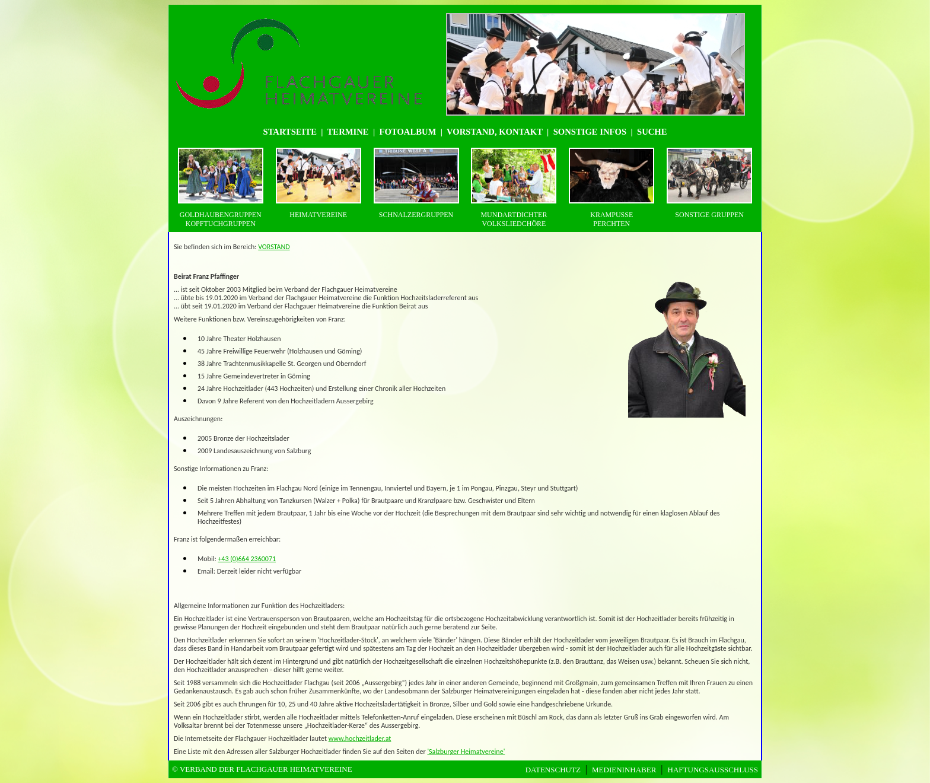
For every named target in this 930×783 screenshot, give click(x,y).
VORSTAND (273, 247)
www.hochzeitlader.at (360, 738)
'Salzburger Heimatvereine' (466, 751)
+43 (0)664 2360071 (247, 559)
